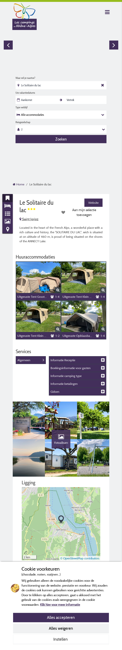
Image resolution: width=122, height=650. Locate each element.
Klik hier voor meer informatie (60, 604)
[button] (61, 519)
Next (113, 45)
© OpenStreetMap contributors (79, 558)
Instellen (61, 639)
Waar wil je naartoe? (25, 78)
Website (93, 203)
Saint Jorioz (28, 219)
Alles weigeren (61, 628)
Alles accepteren (61, 617)
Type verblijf (22, 107)
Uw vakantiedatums (25, 92)
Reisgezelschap (23, 122)
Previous (8, 45)
